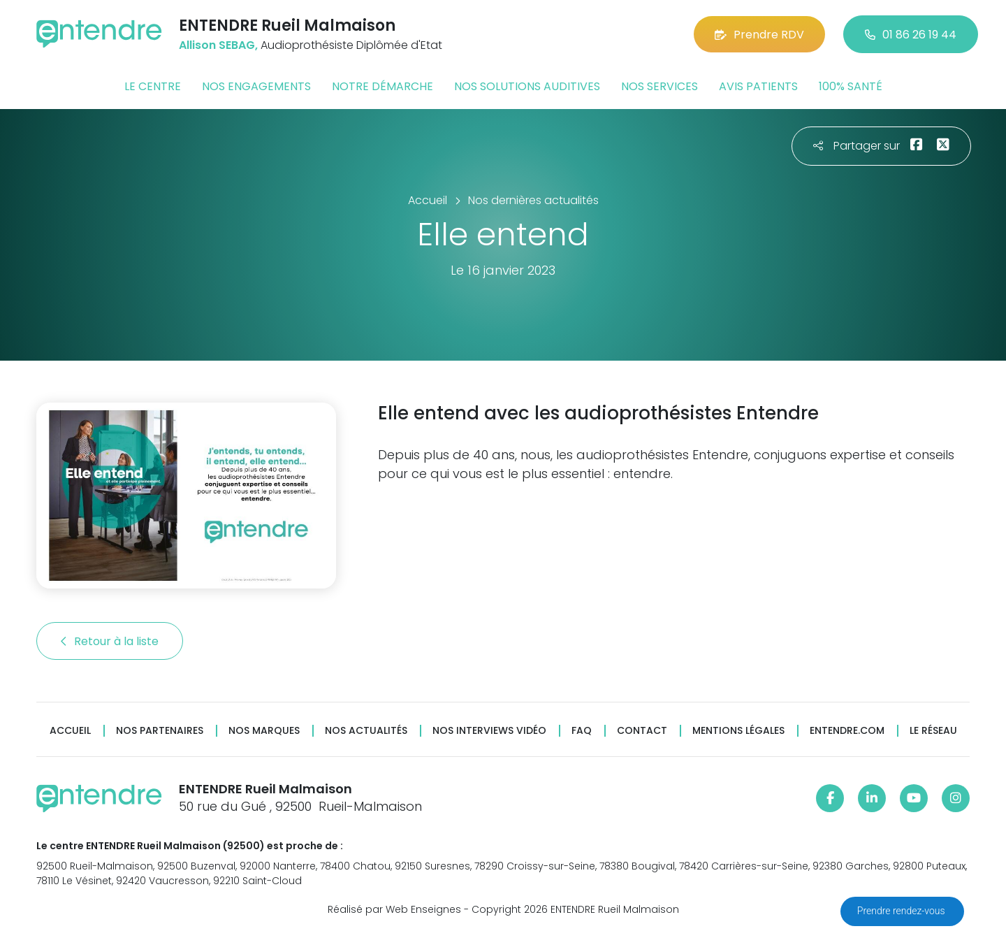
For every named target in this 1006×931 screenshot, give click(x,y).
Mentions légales (738, 731)
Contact (642, 731)
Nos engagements (256, 86)
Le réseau (933, 731)
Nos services (659, 86)
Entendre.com (847, 731)
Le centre (152, 86)
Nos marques (264, 731)
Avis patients (758, 86)
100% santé (850, 86)
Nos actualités (366, 731)
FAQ (581, 731)
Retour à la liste (109, 641)
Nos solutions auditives (527, 86)
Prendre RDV (759, 35)
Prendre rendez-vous (902, 910)
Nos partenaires (159, 731)
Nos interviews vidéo (489, 731)
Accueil (70, 731)
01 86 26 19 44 (910, 35)
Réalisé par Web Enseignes (394, 909)
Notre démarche (382, 86)
